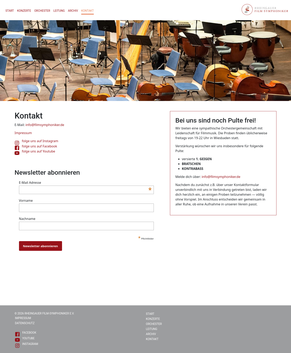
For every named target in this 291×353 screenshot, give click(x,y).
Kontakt (87, 10)
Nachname (27, 218)
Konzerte (24, 10)
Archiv (73, 10)
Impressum (23, 318)
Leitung (59, 10)
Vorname (26, 200)
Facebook (25, 333)
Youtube (25, 339)
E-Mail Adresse (85, 182)
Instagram (26, 344)
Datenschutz (25, 323)
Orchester (42, 10)
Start (9, 10)
